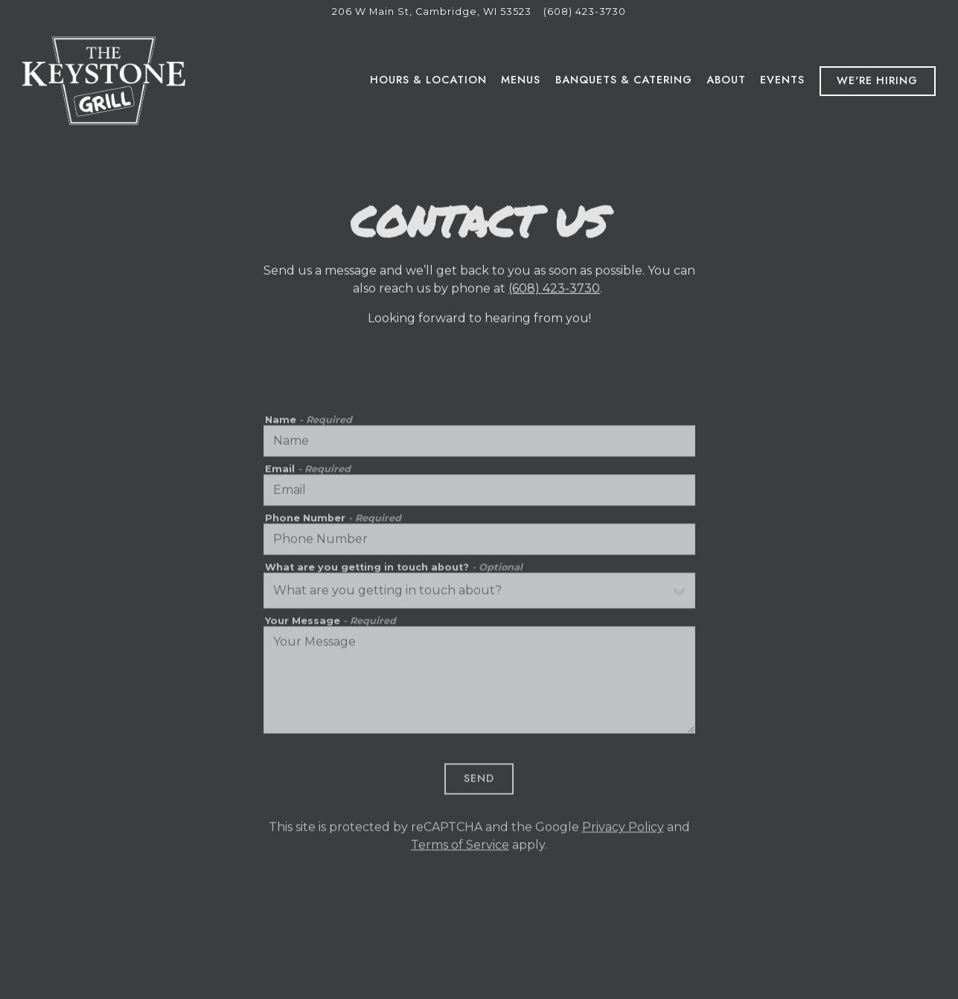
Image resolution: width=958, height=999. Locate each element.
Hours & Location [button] (428, 79)
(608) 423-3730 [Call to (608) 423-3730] (584, 11)
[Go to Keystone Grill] (431, 11)
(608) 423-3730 (554, 290)
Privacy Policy (623, 830)
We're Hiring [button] (877, 80)
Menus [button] (520, 79)
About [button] (726, 79)
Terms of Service (460, 847)
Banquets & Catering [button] (623, 79)
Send (479, 781)
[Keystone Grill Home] (104, 80)
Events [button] (782, 79)
